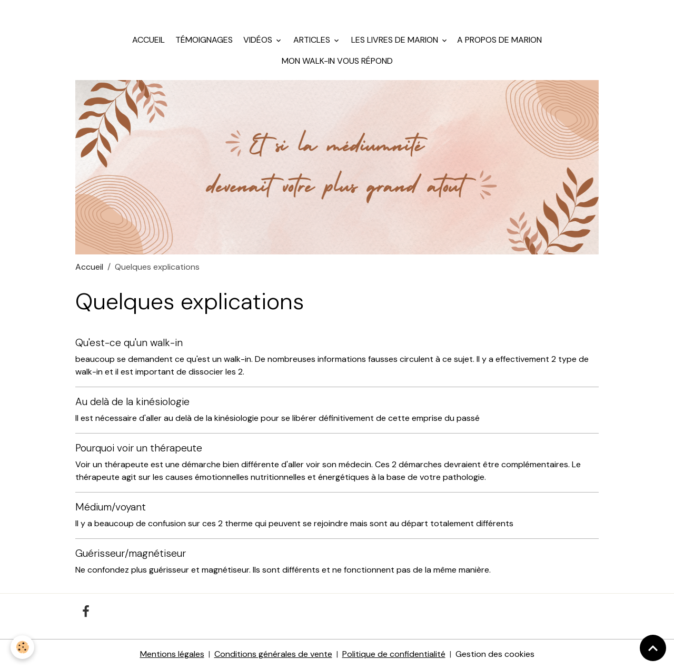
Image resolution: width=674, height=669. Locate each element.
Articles (311, 39)
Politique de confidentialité (393, 654)
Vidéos (257, 39)
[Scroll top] (653, 648)
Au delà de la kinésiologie (132, 401)
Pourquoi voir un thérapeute (138, 448)
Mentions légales (172, 654)
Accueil (148, 39)
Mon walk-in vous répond (337, 60)
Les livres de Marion (394, 39)
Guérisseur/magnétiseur (130, 553)
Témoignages (203, 39)
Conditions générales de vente (273, 654)
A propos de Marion (499, 39)
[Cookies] (22, 647)
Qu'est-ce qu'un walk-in (129, 342)
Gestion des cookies (494, 654)
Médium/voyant (110, 507)
